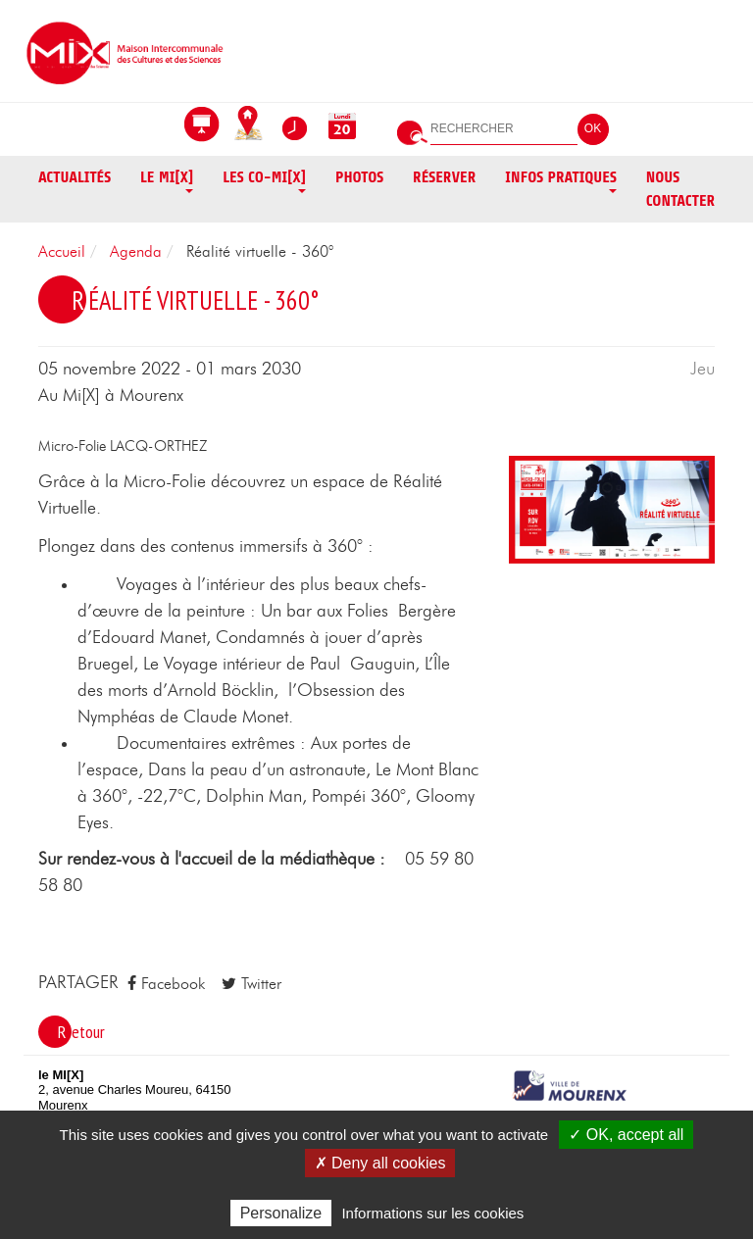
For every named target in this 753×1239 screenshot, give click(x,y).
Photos (359, 177)
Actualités (74, 177)
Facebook (166, 983)
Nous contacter (680, 189)
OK (592, 128)
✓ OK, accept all (626, 1134)
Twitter (251, 983)
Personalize (281, 1213)
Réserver (444, 177)
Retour (81, 1031)
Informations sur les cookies (432, 1213)
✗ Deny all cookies (380, 1163)
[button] (612, 509)
